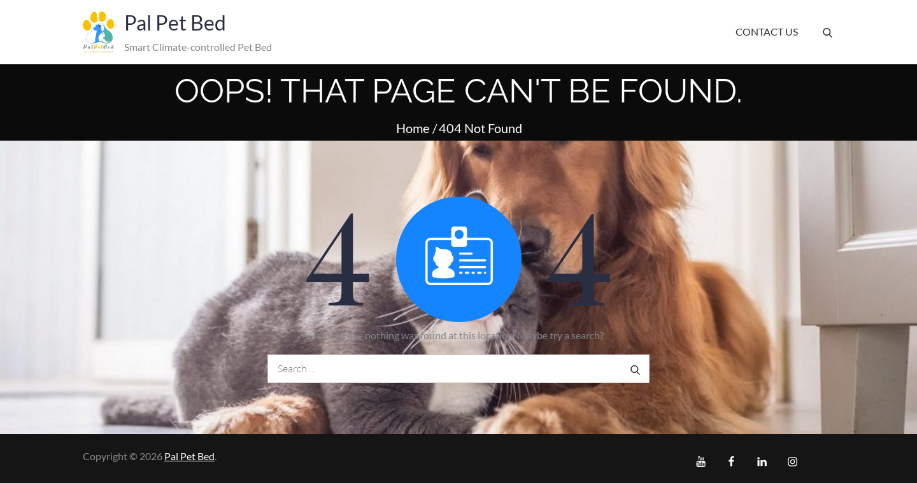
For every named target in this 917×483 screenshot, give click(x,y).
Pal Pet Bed (175, 22)
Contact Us (767, 31)
